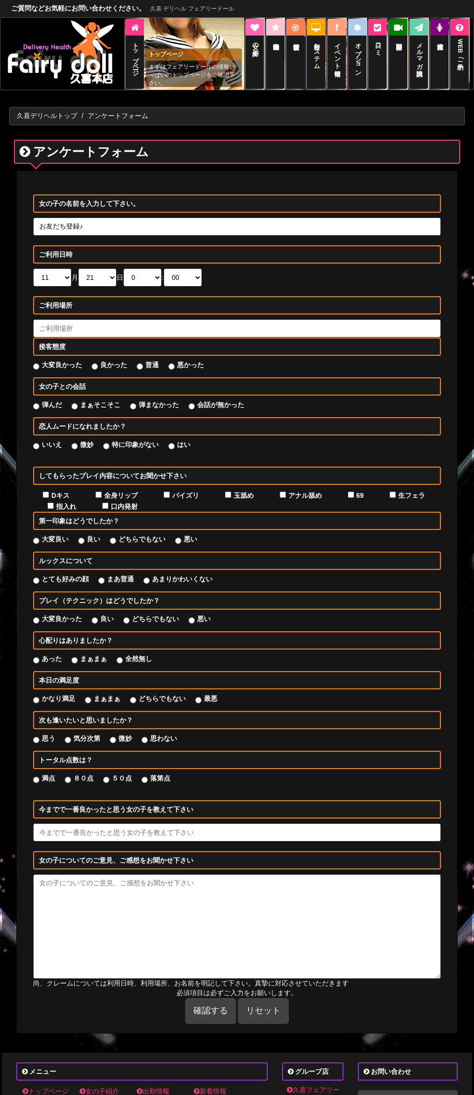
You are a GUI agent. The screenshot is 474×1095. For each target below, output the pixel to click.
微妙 (87, 434)
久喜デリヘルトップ (47, 105)
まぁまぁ (93, 648)
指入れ (66, 496)
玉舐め (244, 485)
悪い (190, 529)
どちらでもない (142, 529)
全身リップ (121, 485)
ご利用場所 (55, 295)
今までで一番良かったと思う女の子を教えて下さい (116, 799)
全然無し (138, 648)
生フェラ (411, 485)
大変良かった (62, 354)
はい (183, 434)
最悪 (210, 688)
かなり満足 (58, 688)
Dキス (60, 485)
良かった (113, 354)
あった (52, 648)
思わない (163, 728)
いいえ (52, 434)
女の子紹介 (99, 1080)
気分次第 (86, 728)
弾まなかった (159, 394)
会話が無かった (220, 394)
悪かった (190, 354)
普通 (152, 354)
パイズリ (185, 485)
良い (93, 529)
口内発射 (124, 496)
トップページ (46, 1080)
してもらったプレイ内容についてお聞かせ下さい (113, 465)
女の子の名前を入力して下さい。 (89, 193)
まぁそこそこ (100, 394)
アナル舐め (305, 485)
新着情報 (210, 1080)
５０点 (122, 768)
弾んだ (52, 394)
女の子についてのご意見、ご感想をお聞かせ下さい (116, 850)
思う (48, 728)
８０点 (83, 768)
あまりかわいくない (182, 569)
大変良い (55, 529)
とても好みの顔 (65, 569)
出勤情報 (153, 1080)
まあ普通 (120, 569)
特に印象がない (135, 434)
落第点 (160, 768)
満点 (48, 768)
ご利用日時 (55, 244)
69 (360, 485)
